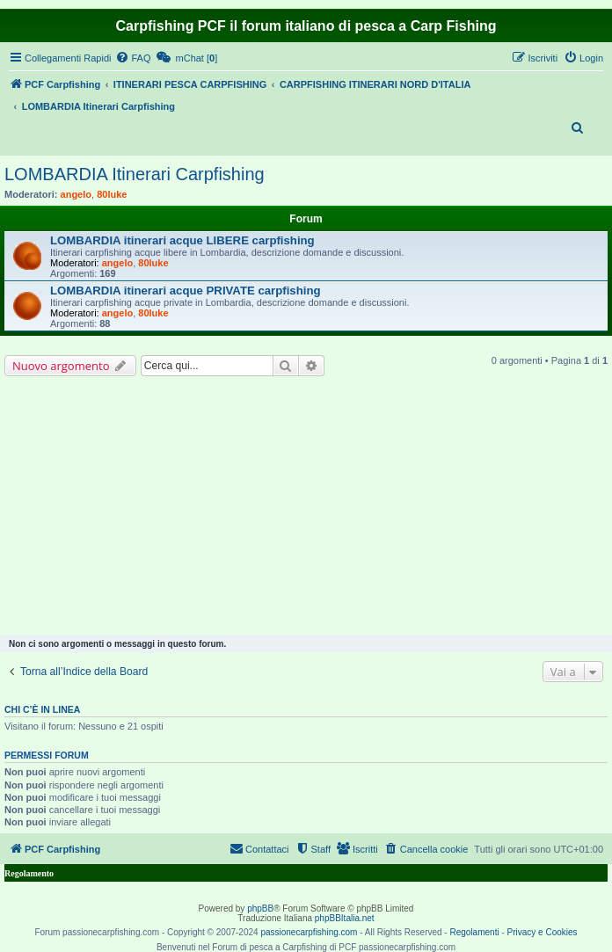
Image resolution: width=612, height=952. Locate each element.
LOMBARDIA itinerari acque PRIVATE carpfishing (185, 290)
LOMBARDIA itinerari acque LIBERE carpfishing (182, 240)
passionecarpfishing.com (308, 932)
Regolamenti (474, 932)
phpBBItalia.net (345, 918)
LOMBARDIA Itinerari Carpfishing (134, 174)
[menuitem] (132, 58)
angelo (76, 194)
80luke (112, 194)
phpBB (260, 908)
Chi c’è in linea (42, 709)
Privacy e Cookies (542, 932)
